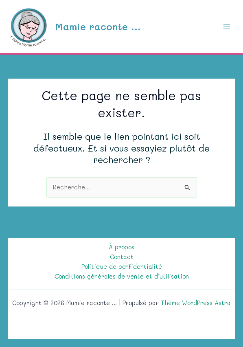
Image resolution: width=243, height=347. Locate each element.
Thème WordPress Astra (196, 303)
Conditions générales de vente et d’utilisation (122, 276)
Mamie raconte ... (98, 26)
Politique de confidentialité (121, 266)
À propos (121, 247)
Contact (122, 257)
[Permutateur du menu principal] (227, 26)
